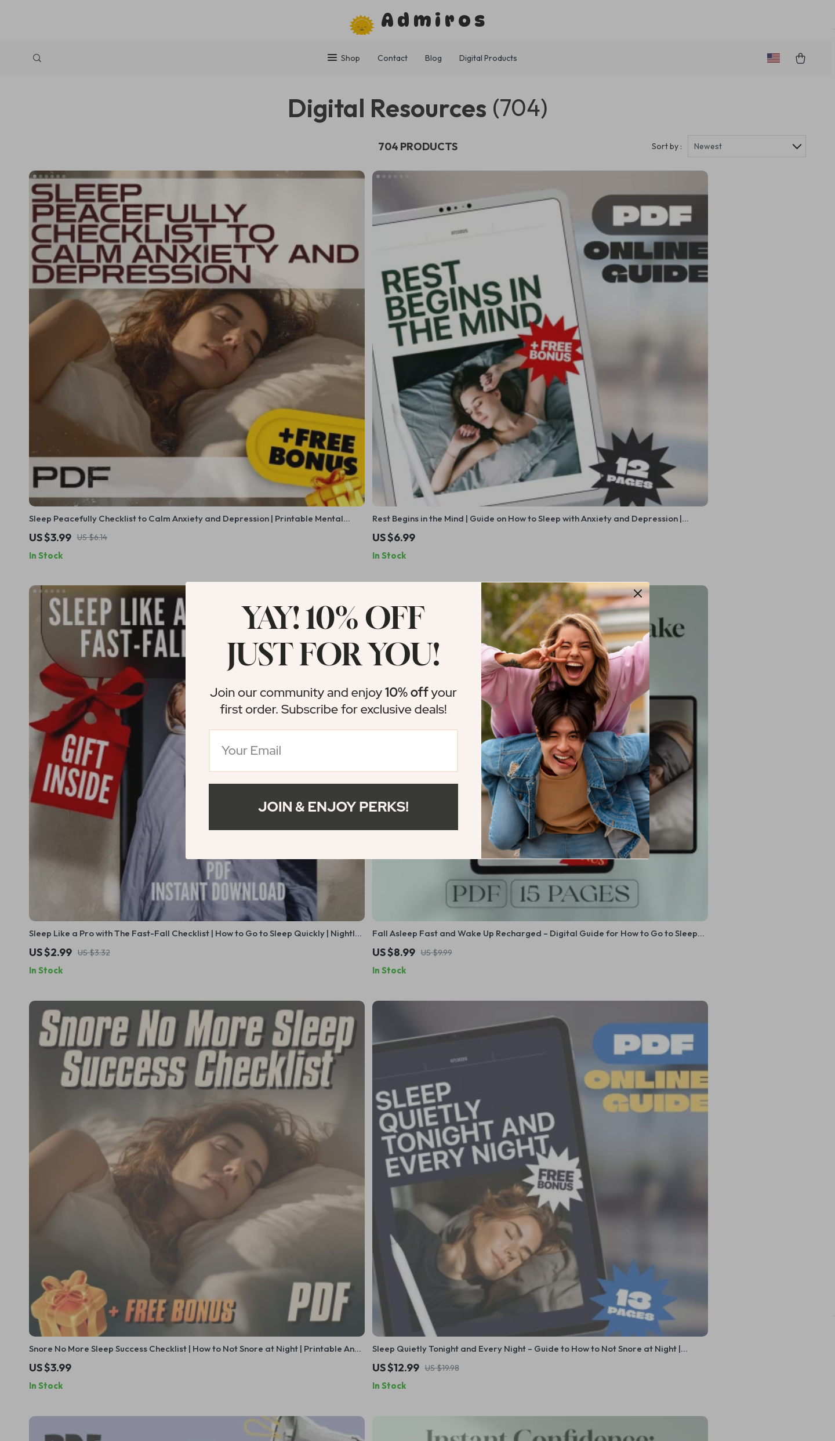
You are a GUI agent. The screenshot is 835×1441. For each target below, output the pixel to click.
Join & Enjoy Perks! (333, 807)
